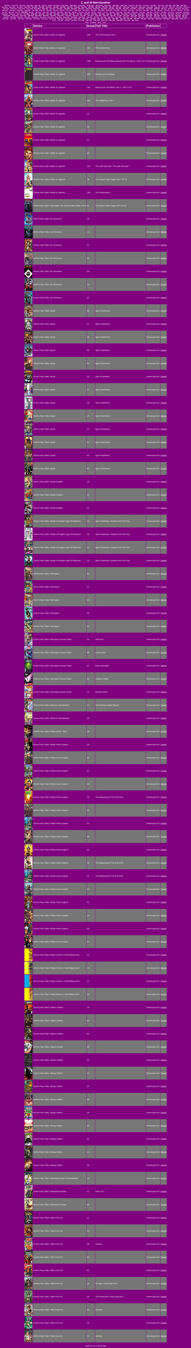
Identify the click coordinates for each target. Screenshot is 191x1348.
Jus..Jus (142, 12)
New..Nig (149, 14)
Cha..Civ (186, 7)
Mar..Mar (42, 14)
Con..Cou (22, 8)
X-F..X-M (81, 20)
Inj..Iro (99, 12)
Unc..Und (52, 19)
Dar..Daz (81, 8)
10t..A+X (7, 5)
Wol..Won (167, 19)
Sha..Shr (106, 15)
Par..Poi (178, 14)
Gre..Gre (124, 10)
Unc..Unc (5, 19)
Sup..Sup (35, 17)
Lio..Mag (26, 14)
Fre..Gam (69, 10)
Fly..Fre (62, 10)
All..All (44, 5)
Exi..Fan (185, 8)
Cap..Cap (134, 7)
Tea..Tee (103, 17)
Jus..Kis (157, 12)
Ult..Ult (178, 17)
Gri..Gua (38, 12)
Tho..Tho (118, 17)
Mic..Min (87, 14)
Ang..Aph (116, 5)
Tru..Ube (164, 17)
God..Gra (109, 10)
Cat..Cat (171, 7)
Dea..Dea (96, 8)
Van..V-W (85, 19)
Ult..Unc (184, 17)
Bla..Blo (105, 7)
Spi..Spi (163, 15)
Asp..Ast (146, 5)
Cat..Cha (179, 7)
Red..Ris (46, 15)
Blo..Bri (111, 7)
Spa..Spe (142, 15)
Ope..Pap (171, 14)
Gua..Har (46, 12)
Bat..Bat (34, 7)
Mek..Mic (72, 14)
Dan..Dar (45, 8)
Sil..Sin (119, 15)
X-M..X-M (89, 20)
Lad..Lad (178, 12)
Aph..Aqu (124, 5)
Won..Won (175, 19)
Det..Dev (126, 8)
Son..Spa (134, 15)
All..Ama (56, 5)
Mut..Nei (109, 14)
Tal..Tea (96, 17)
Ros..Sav (61, 15)
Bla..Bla (98, 7)
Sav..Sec (76, 15)
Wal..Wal (100, 19)
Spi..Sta (6, 17)
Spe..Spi (157, 15)
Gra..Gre (117, 10)
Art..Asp (138, 5)
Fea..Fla (42, 10)
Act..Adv (22, 5)
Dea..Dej (111, 8)
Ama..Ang (107, 5)
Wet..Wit (123, 19)
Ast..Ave (153, 5)
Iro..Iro (105, 12)
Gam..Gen (77, 10)
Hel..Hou (60, 12)
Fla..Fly (55, 10)
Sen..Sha (98, 15)
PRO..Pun (7, 15)
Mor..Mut (102, 14)
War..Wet (115, 19)
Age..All (37, 5)
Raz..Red (38, 15)
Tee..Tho (110, 17)
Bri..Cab (118, 7)
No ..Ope (163, 14)
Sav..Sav (68, 15)
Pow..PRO (186, 14)
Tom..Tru (157, 17)
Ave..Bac (20, 7)
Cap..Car (157, 7)
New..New (124, 14)
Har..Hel (53, 12)
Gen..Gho (86, 10)
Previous (93, 22)
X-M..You (127, 20)
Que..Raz (23, 15)
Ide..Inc (74, 12)
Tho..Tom (149, 17)
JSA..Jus (135, 12)
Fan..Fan (5, 10)
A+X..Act (15, 5)
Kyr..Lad (171, 12)
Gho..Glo (94, 10)
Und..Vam (60, 19)
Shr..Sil (112, 15)
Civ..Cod (6, 8)
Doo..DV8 (149, 8)
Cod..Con (13, 8)
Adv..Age (30, 5)
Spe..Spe (149, 15)
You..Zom (135, 20)
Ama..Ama (64, 5)
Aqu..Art (131, 5)
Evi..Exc (170, 8)
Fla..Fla (49, 10)
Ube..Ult (171, 17)
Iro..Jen (111, 12)
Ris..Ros (53, 15)
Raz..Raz (31, 15)
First (86, 22)
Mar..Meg (64, 14)
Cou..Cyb (30, 8)
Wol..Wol (151, 19)
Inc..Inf (87, 12)
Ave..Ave (161, 5)
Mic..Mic (79, 14)
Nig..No (156, 14)
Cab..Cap (126, 7)
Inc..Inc (81, 12)
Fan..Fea (35, 10)
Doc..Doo (141, 8)
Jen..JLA (119, 12)
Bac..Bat (27, 7)
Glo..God (101, 10)
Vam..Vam (69, 19)
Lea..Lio (19, 14)
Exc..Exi (178, 8)
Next (99, 22)
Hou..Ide (67, 12)
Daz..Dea (89, 8)
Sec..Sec (83, 15)
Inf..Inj (94, 12)
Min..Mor (94, 14)
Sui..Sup (27, 17)
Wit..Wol (144, 19)
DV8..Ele (157, 8)
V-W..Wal (93, 19)
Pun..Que (15, 15)
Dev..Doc (133, 8)
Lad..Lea (12, 14)
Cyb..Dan (37, 8)
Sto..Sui (20, 17)
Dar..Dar (52, 8)
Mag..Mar (34, 14)
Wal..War (108, 19)
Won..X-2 (183, 19)
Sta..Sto (13, 17)
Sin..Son (126, 15)
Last (104, 22)
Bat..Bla (91, 7)
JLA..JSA (127, 12)
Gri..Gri (160, 10)
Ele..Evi (163, 8)
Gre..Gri (153, 10)
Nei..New (117, 14)
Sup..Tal (89, 17)
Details (164, 35)
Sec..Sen (91, 15)
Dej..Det (118, 8)
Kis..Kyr (164, 12)
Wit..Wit (129, 19)
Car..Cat (164, 7)
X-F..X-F (60, 20)
